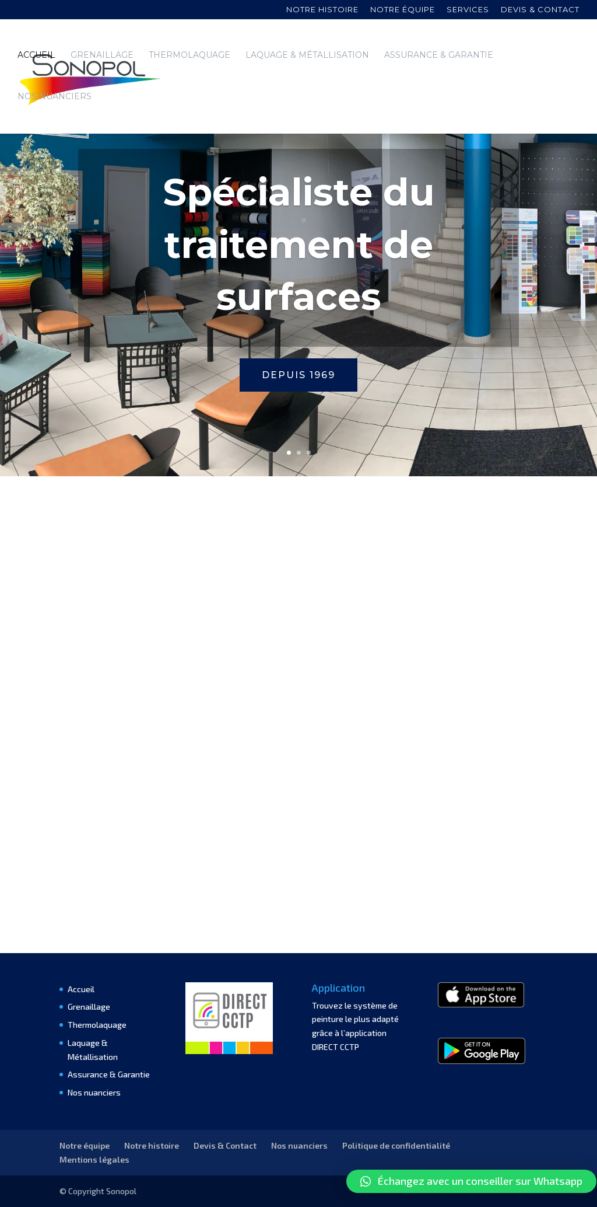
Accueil (36, 55)
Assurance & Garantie (438, 55)
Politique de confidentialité (396, 1145)
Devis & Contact (225, 1145)
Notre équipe (402, 10)
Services (468, 10)
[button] (471, 1181)
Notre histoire (322, 10)
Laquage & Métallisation (307, 55)
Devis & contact (540, 10)
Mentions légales (94, 1159)
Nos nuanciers (54, 97)
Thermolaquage (189, 55)
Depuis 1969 (298, 375)
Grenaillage (102, 55)
